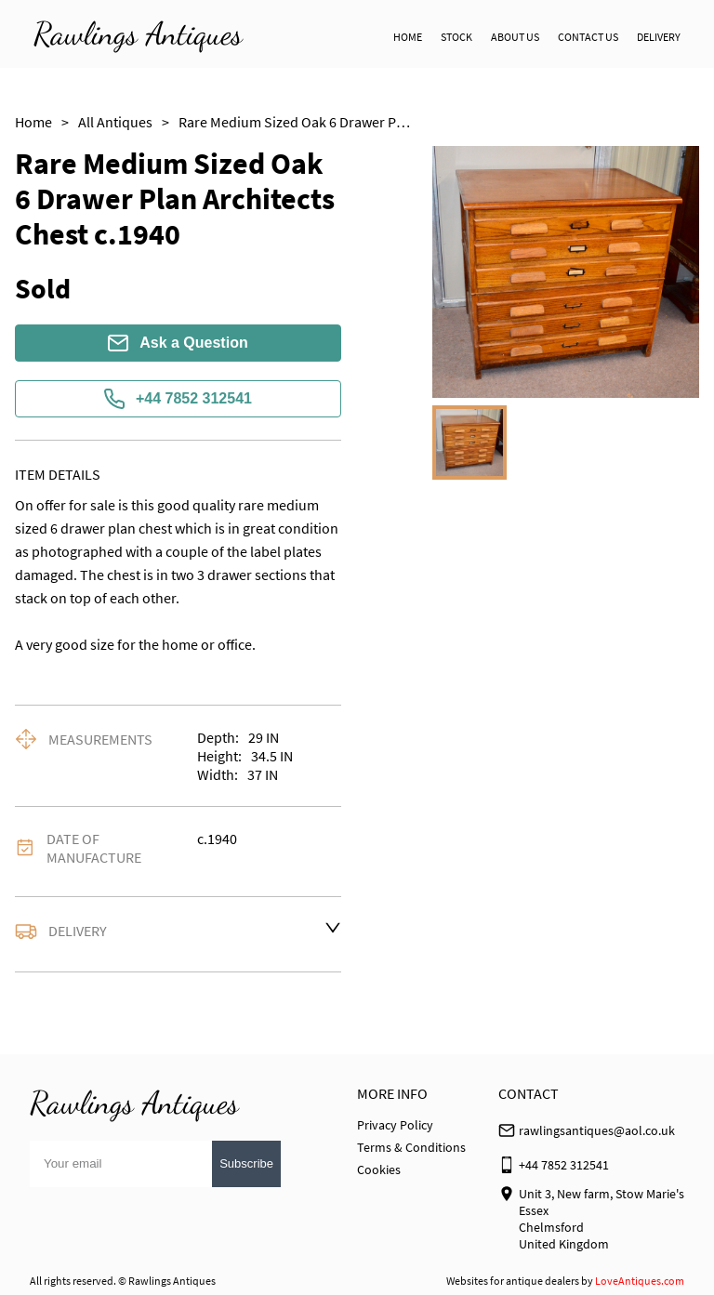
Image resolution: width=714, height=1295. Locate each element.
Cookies (379, 1169)
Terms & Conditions (411, 1147)
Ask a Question (177, 343)
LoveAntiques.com (639, 1281)
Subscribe (246, 1163)
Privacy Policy (395, 1125)
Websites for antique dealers (512, 1281)
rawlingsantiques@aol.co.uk (597, 1130)
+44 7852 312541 (178, 399)
